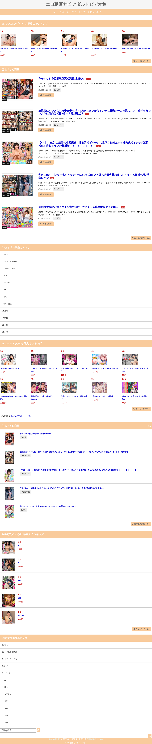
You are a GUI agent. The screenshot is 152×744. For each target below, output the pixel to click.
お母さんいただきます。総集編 (102, 396)
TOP (55, 12)
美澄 (19, 598)
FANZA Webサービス (21, 416)
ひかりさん (22, 615)
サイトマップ (78, 12)
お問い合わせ (94, 12)
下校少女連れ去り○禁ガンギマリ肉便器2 (136, 48)
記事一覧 (64, 12)
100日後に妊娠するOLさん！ (10, 368)
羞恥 (57, 218)
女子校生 (58, 125)
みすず (20, 580)
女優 (57, 90)
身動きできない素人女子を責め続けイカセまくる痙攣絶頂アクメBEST (79, 206)
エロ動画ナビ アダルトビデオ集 (76, 4)
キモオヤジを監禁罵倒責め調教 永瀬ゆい (61, 78)
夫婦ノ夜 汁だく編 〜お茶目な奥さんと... (105, 368)
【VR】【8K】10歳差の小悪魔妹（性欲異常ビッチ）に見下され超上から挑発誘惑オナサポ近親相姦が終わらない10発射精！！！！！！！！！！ (93, 144)
